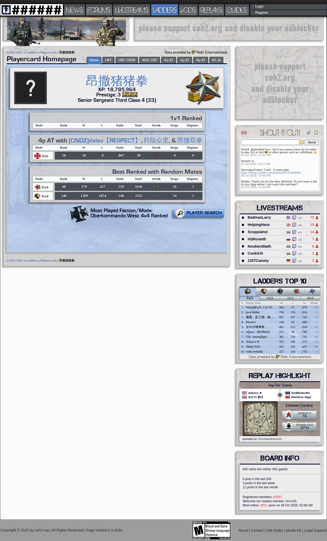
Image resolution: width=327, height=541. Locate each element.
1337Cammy (258, 260)
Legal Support (315, 530)
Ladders (32, 52)
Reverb (245, 161)
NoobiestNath (259, 246)
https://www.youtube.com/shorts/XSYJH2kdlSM (271, 172)
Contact (257, 530)
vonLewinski (254, 351)
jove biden (252, 312)
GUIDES (237, 9)
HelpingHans (259, 225)
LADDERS (164, 9)
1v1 (249, 298)
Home (94, 60)
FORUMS (99, 9)
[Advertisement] (229, 28)
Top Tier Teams (280, 385)
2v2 (269, 298)
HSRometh (257, 239)
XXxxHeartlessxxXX (270, 438)
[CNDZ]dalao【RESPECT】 (105, 141)
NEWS (74, 9)
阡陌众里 (156, 141)
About (244, 530)
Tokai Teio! (253, 346)
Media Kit (294, 530)
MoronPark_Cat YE (259, 307)
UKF (108, 60)
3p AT (184, 60)
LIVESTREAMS (131, 9)
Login (259, 6)
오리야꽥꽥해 (255, 327)
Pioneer (251, 322)
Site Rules (275, 530)
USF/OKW (126, 60)
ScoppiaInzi (258, 232)
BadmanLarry (259, 217)
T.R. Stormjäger (256, 337)
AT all (216, 60)
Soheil (245, 149)
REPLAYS (211, 9)
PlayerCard (48, 52)
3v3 (290, 298)
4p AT (200, 60)
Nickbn (245, 181)
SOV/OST (149, 60)
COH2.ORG (15, 52)
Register (262, 12)
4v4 (310, 298)
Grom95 (290, 501)
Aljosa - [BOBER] (258, 332)
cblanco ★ (252, 342)
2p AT (168, 60)
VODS (188, 9)
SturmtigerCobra (251, 169)
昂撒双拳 (189, 141)
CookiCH (255, 253)
